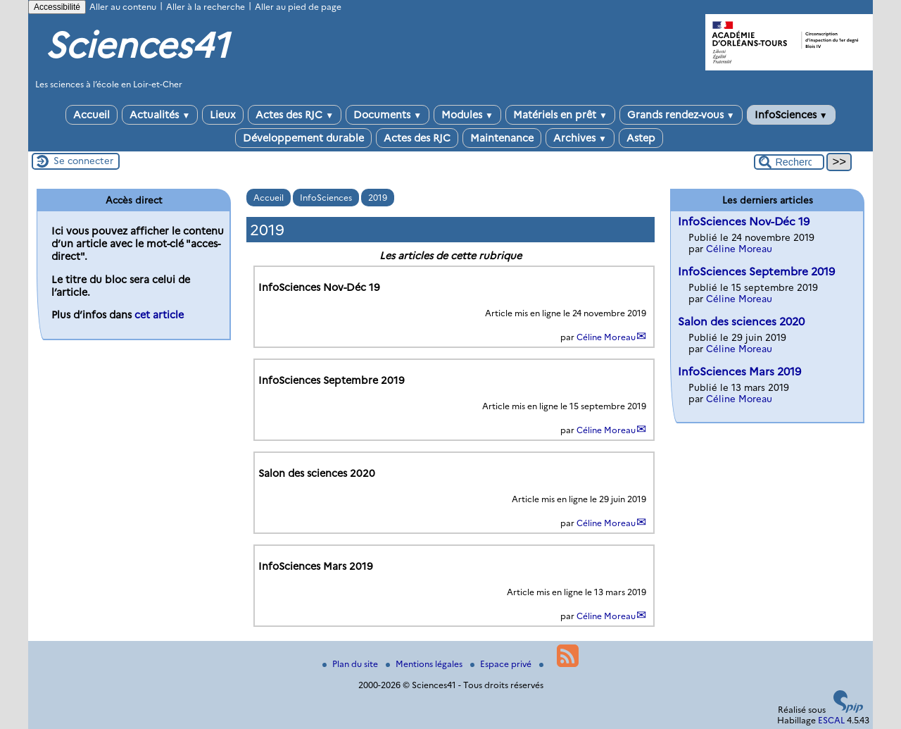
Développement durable (303, 138)
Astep (640, 138)
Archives (580, 138)
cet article (159, 315)
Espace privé (502, 664)
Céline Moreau (606, 337)
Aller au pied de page (298, 6)
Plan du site (351, 664)
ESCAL (831, 720)
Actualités (160, 114)
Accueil (91, 114)
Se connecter (83, 160)
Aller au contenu (122, 6)
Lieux (223, 114)
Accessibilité (57, 7)
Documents (387, 114)
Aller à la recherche (205, 6)
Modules (467, 114)
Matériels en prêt (560, 114)
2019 (377, 197)
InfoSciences (791, 114)
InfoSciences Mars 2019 (739, 371)
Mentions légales (425, 664)
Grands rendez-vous (681, 114)
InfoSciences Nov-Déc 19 (743, 221)
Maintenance (502, 138)
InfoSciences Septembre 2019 (756, 271)
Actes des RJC (295, 114)
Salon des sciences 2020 (741, 321)
